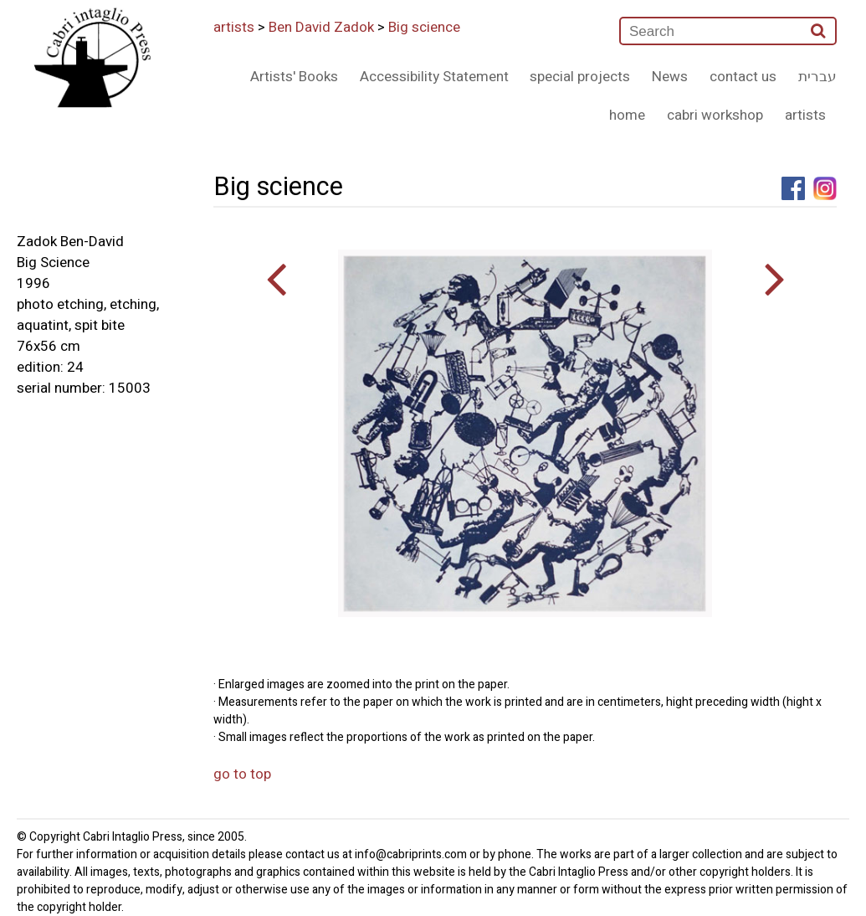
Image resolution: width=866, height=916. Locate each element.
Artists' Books (294, 76)
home (627, 115)
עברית (817, 76)
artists (233, 27)
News (670, 76)
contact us (743, 76)
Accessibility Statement (434, 76)
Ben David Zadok (321, 27)
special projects (580, 76)
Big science (424, 27)
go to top (242, 774)
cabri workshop (715, 115)
